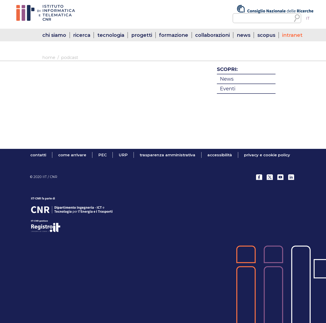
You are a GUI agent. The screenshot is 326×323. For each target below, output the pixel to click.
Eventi (227, 88)
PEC (102, 154)
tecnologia (110, 35)
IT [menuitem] (308, 18)
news (243, 35)
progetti (141, 35)
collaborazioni (212, 35)
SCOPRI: (227, 69)
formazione (173, 35)
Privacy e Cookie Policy (267, 154)
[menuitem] (308, 18)
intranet (292, 35)
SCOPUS (266, 35)
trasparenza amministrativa (167, 154)
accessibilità (219, 154)
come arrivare (72, 154)
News (227, 79)
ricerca (81, 35)
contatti (38, 154)
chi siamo (54, 35)
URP (123, 154)
